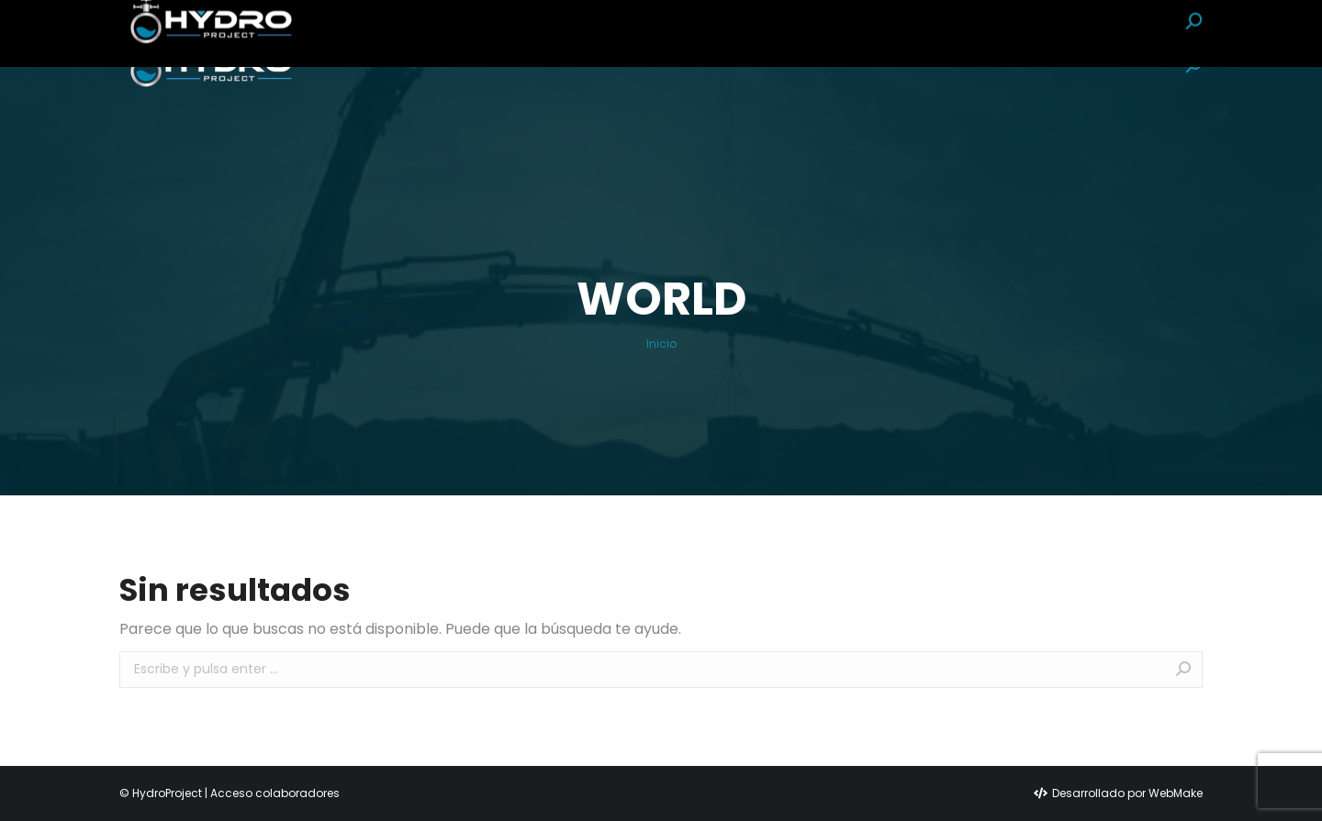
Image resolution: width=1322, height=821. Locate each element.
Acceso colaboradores (275, 793)
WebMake (1175, 793)
